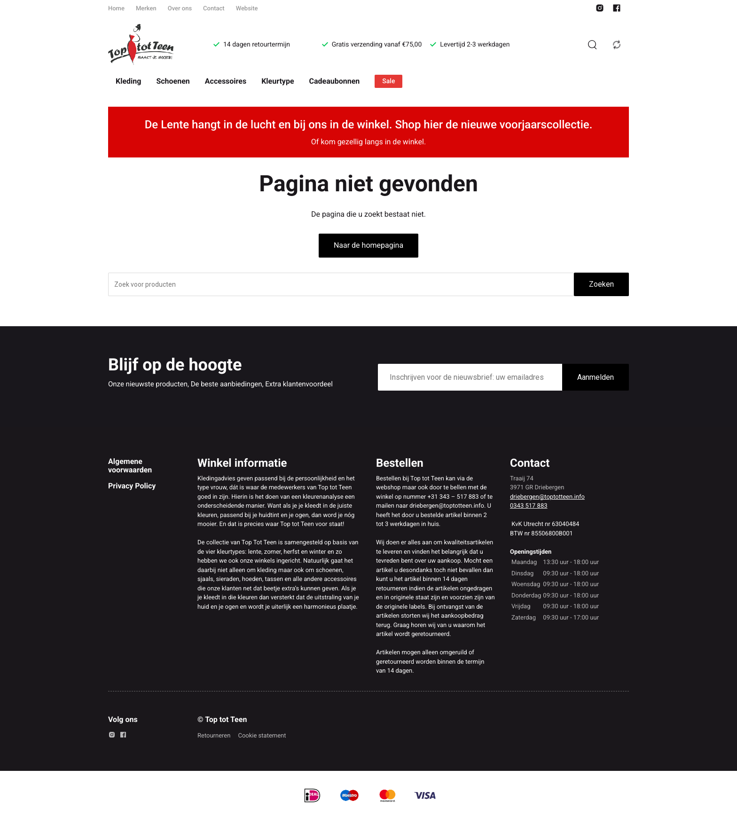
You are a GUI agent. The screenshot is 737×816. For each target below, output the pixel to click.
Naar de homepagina (368, 245)
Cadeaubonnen (334, 81)
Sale (388, 81)
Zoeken (601, 284)
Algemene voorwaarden (130, 465)
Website (247, 8)
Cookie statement (262, 735)
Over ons (180, 8)
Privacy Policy (132, 485)
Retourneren (213, 735)
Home (116, 8)
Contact (214, 8)
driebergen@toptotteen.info (547, 497)
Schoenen (172, 81)
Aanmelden (595, 377)
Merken (146, 8)
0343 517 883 (529, 506)
